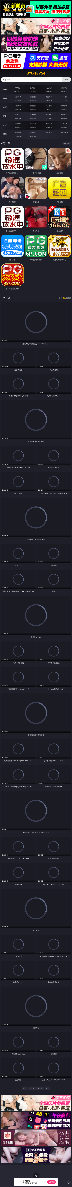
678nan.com (36, 74)
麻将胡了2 (17, 92)
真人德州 (33, 88)
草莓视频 (49, 132)
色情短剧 (33, 136)
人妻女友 (49, 123)
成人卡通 (49, 106)
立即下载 (52, 1182)
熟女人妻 (18, 100)
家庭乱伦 (33, 123)
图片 (5, 116)
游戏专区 (64, 88)
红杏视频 (18, 136)
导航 (5, 134)
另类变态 (64, 109)
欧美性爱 (64, 106)
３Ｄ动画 (64, 97)
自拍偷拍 (33, 97)
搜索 (66, 79)
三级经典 (5, 297)
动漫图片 (64, 115)
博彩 (5, 89)
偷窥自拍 (18, 115)
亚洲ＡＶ (18, 97)
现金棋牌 (49, 92)
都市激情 (18, 123)
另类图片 (64, 118)
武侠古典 (64, 123)
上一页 (32, 1088)
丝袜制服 (33, 100)
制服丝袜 (18, 109)
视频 (5, 98)
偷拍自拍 (33, 106)
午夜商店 (33, 132)
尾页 (47, 1088)
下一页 (40, 1088)
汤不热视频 (64, 132)
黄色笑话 (49, 127)
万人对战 (49, 88)
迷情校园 (18, 127)
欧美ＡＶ (49, 97)
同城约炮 (18, 132)
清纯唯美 (33, 118)
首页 (24, 1088)
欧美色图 (49, 115)
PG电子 (17, 88)
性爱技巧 (64, 127)
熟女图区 (49, 118)
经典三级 (33, 109)
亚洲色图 (33, 115)
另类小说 (33, 127)
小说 (5, 125)
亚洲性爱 (18, 106)
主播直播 (49, 100)
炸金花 (33, 92)
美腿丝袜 (18, 118)
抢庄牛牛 (64, 92)
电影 (5, 107)
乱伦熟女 (49, 109)
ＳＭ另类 (64, 100)
